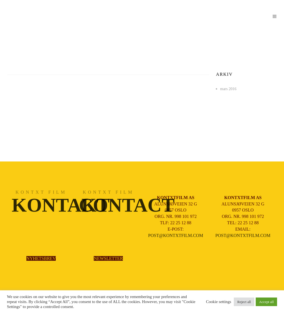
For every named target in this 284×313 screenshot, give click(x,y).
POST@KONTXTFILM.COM (175, 235)
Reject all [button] (244, 302)
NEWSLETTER (108, 258)
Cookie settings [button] (218, 301)
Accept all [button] (266, 302)
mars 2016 (228, 89)
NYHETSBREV (41, 258)
